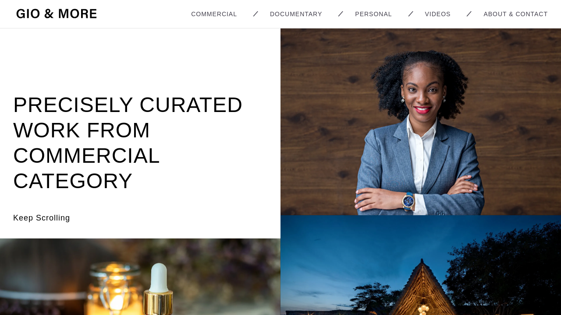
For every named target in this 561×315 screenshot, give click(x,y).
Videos (438, 14)
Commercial (214, 14)
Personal (373, 14)
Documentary (296, 14)
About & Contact (515, 14)
